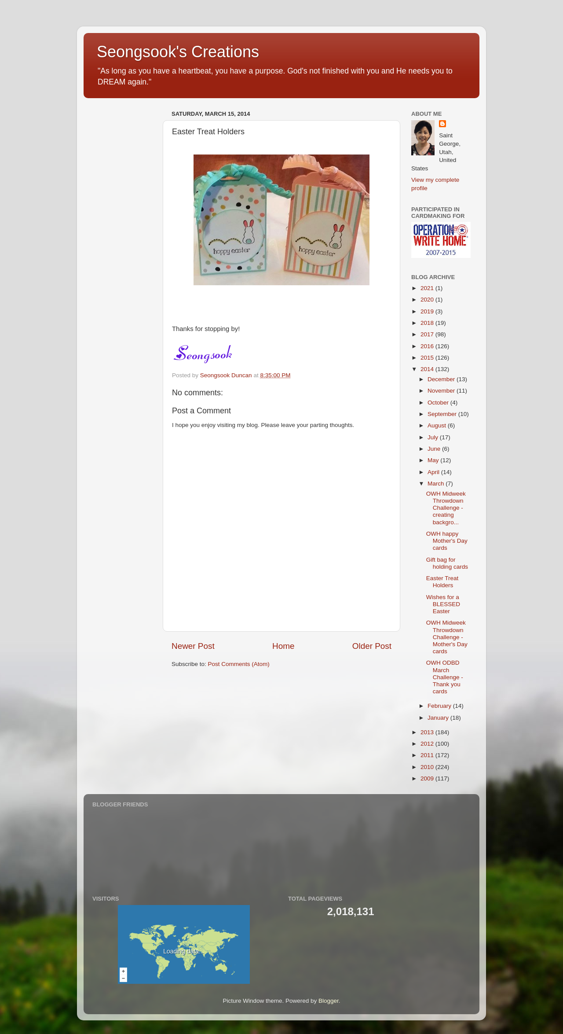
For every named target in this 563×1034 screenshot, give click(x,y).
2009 (427, 778)
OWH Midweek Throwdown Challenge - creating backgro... (446, 508)
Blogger (328, 1000)
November (442, 390)
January (439, 717)
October (439, 402)
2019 (427, 311)
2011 (427, 755)
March (437, 483)
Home (283, 646)
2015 (427, 357)
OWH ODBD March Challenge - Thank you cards (444, 677)
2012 (427, 743)
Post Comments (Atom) (239, 664)
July (434, 437)
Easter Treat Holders (442, 582)
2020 (427, 299)
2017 (427, 334)
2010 (427, 767)
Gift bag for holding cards (447, 563)
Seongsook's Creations (178, 52)
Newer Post (193, 646)
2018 (427, 323)
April (434, 472)
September (443, 414)
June (435, 448)
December (442, 379)
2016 (427, 346)
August (438, 425)
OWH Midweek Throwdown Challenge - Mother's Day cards (447, 637)
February (440, 706)
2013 (427, 732)
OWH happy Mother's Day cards (447, 540)
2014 (427, 369)
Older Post (371, 646)
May (434, 460)
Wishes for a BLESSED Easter (443, 604)
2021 (427, 288)
